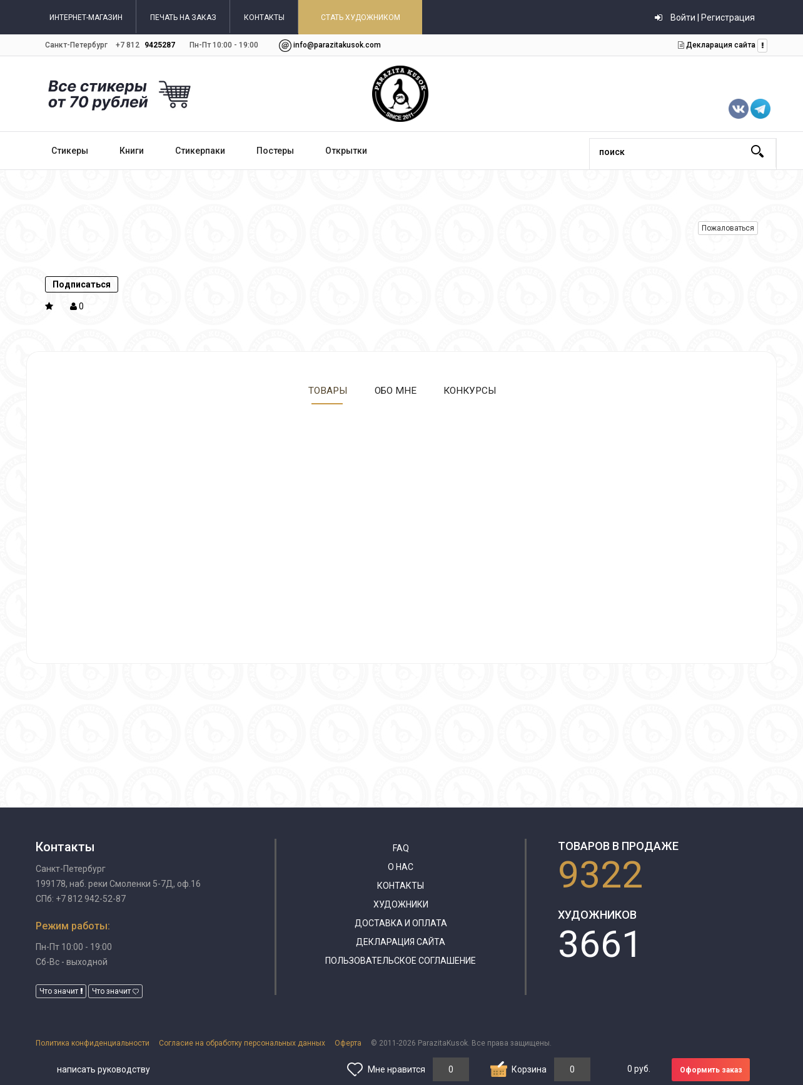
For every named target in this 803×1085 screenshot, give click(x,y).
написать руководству (103, 1069)
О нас (400, 867)
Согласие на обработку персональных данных (242, 1043)
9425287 (159, 45)
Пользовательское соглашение (400, 961)
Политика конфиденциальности (92, 1043)
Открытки (346, 151)
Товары (326, 390)
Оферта (348, 1043)
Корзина (529, 1069)
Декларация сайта (719, 45)
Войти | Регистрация (705, 17)
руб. (638, 1069)
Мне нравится (396, 1069)
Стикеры (69, 151)
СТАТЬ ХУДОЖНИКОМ (360, 17)
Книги (131, 151)
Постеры (275, 151)
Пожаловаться (728, 228)
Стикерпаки (200, 151)
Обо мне (394, 390)
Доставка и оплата (401, 923)
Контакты (400, 886)
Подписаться (82, 284)
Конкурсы (470, 390)
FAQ (401, 848)
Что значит (61, 991)
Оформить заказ (711, 1070)
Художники (400, 904)
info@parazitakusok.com (337, 45)
